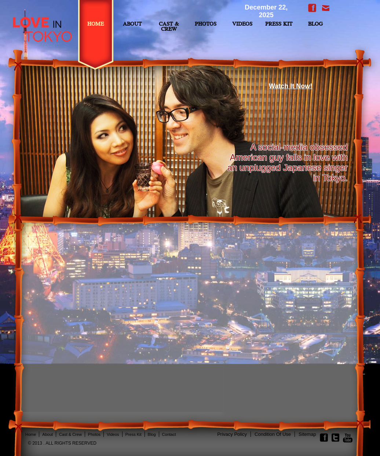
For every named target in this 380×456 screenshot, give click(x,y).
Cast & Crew (169, 27)
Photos (205, 24)
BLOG (315, 24)
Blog (152, 434)
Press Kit (278, 24)
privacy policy (232, 434)
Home (95, 24)
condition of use (273, 434)
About (47, 434)
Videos (242, 24)
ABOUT (132, 24)
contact (169, 434)
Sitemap (307, 434)
